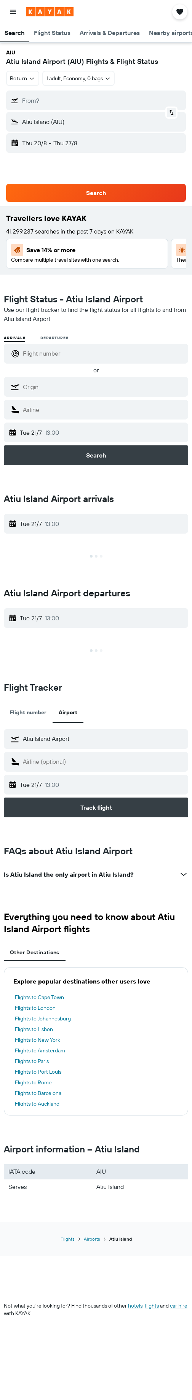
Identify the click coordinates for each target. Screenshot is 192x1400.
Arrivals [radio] (14, 337)
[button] (13, 11)
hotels (135, 1305)
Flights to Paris (32, 1061)
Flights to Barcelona (38, 1093)
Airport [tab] (68, 712)
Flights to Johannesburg (43, 1018)
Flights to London (35, 1007)
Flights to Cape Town (39, 997)
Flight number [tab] (28, 712)
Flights (68, 1239)
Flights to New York (37, 1039)
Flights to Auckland (37, 1103)
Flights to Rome (33, 1082)
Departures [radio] (54, 337)
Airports (92, 1239)
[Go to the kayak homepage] (50, 11)
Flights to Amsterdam (40, 1050)
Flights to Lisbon (34, 1029)
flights (152, 1305)
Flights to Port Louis (38, 1071)
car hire (178, 1305)
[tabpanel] (96, 1041)
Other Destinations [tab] (34, 952)
